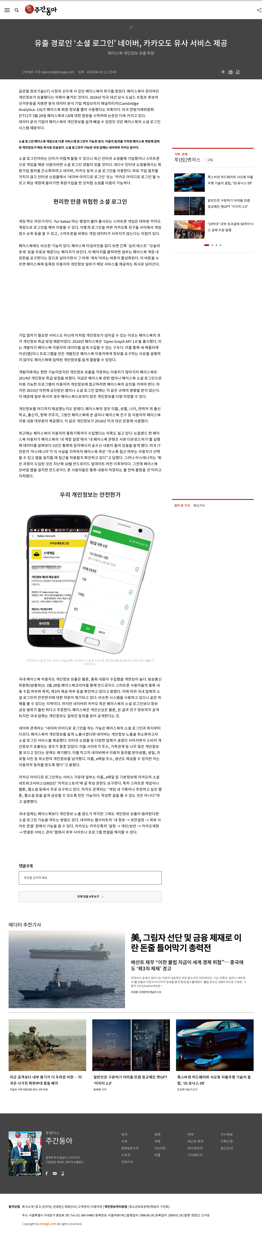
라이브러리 (195, 1148)
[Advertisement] (80, 299)
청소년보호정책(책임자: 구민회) (149, 1207)
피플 (157, 1155)
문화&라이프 (130, 1148)
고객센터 (83, 1207)
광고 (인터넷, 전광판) (49, 1207)
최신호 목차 (195, 1141)
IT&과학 (160, 1148)
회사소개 (27, 1207)
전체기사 (127, 1162)
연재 (190, 1134)
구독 (210, 160)
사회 (124, 1141)
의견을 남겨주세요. (36, 878)
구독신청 (227, 1141)
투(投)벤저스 (187, 160)
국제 (157, 1141)
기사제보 (227, 1134)
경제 (157, 1134)
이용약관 (97, 1207)
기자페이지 (195, 1155)
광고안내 (227, 1148)
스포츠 (125, 1155)
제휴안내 (70, 1207)
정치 (124, 1134)
